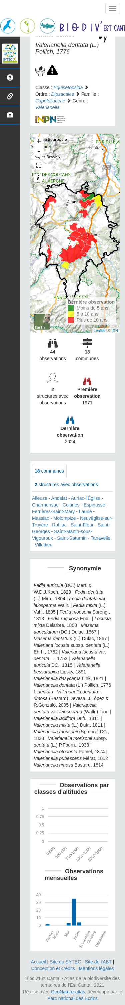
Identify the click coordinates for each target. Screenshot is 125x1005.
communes (49, 471)
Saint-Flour (82, 524)
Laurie (85, 511)
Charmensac (45, 504)
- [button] (38, 152)
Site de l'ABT (98, 961)
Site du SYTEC (65, 961)
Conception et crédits (53, 968)
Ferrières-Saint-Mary (53, 511)
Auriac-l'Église (85, 498)
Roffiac (59, 524)
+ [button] (39, 142)
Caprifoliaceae (50, 100)
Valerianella (47, 107)
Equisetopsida (68, 87)
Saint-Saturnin (72, 538)
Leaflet (99, 331)
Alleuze (39, 498)
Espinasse (94, 504)
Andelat (59, 498)
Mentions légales (96, 968)
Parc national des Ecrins (72, 998)
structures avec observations (66, 484)
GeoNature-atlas (68, 991)
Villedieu (44, 544)
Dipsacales (62, 94)
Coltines (71, 504)
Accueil (38, 961)
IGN (114, 331)
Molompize (64, 518)
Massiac (40, 518)
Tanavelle (100, 538)
